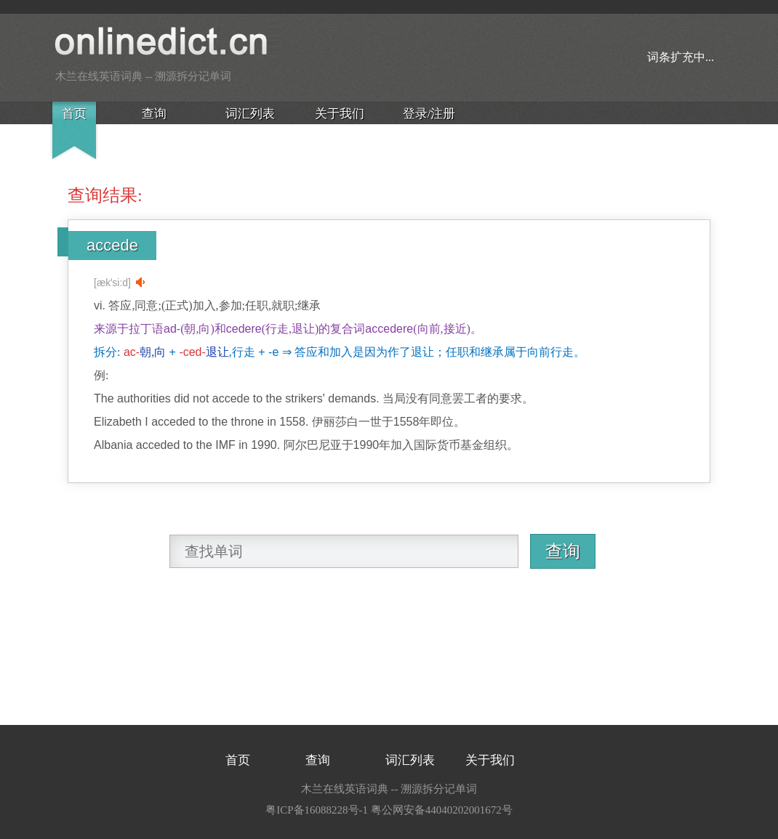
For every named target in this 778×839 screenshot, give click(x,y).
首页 (74, 114)
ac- (132, 352)
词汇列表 (250, 114)
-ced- (192, 352)
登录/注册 (429, 114)
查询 (154, 114)
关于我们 (339, 114)
